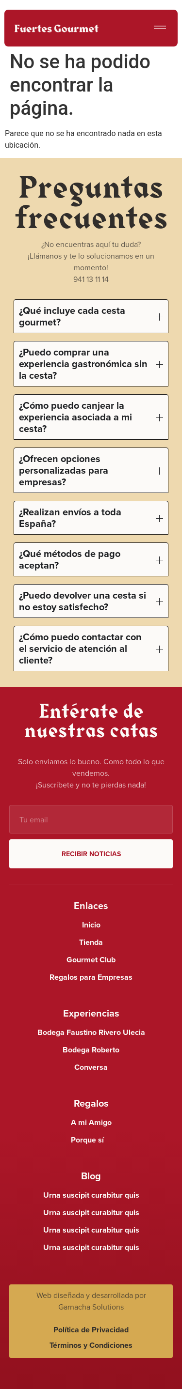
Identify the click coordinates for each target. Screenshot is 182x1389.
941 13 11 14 (91, 279)
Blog (91, 1176)
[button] (160, 28)
